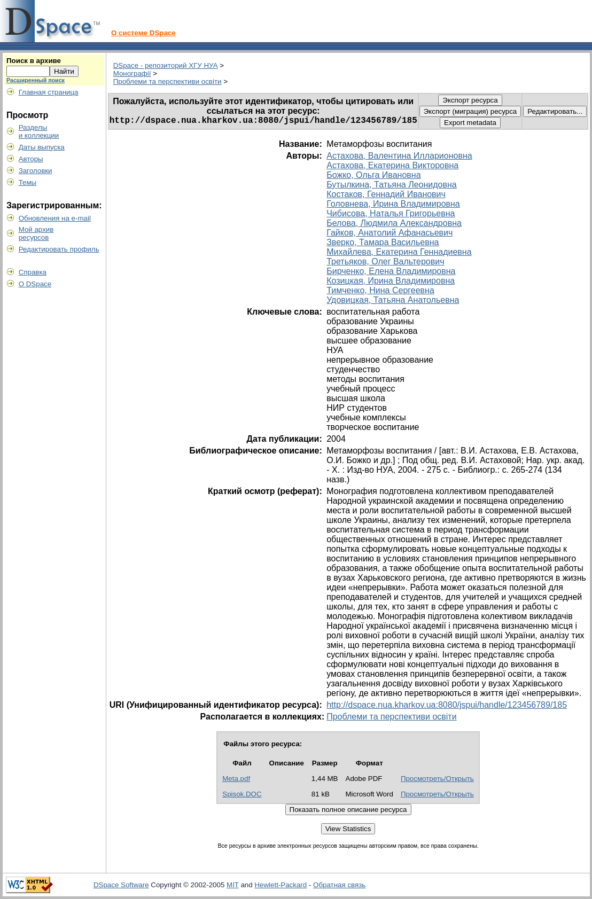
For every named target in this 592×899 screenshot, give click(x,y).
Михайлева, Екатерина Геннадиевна (398, 251)
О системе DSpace (143, 33)
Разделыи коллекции (39, 131)
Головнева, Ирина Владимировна (393, 203)
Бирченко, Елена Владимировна (390, 271)
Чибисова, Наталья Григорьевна (390, 213)
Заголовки (35, 171)
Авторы (31, 159)
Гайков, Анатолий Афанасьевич (389, 232)
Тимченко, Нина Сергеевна (380, 290)
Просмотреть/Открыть (437, 779)
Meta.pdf (236, 779)
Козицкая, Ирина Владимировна (390, 280)
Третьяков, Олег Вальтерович (385, 261)
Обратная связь (339, 885)
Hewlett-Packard (280, 885)
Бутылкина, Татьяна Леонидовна (391, 184)
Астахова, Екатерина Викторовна (392, 165)
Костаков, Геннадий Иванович (386, 194)
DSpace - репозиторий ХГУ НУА (165, 65)
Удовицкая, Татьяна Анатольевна (392, 299)
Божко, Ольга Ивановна (373, 174)
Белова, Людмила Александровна (394, 223)
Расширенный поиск (35, 80)
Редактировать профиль (59, 249)
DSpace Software (121, 885)
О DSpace (35, 284)
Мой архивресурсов (36, 233)
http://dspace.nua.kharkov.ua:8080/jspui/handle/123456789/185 (446, 704)
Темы (28, 182)
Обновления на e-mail (55, 218)
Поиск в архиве (33, 61)
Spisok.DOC (241, 794)
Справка (32, 272)
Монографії (132, 73)
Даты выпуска (42, 147)
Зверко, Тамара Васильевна (382, 242)
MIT (233, 885)
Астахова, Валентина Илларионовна (399, 155)
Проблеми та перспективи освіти (167, 81)
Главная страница (49, 92)
